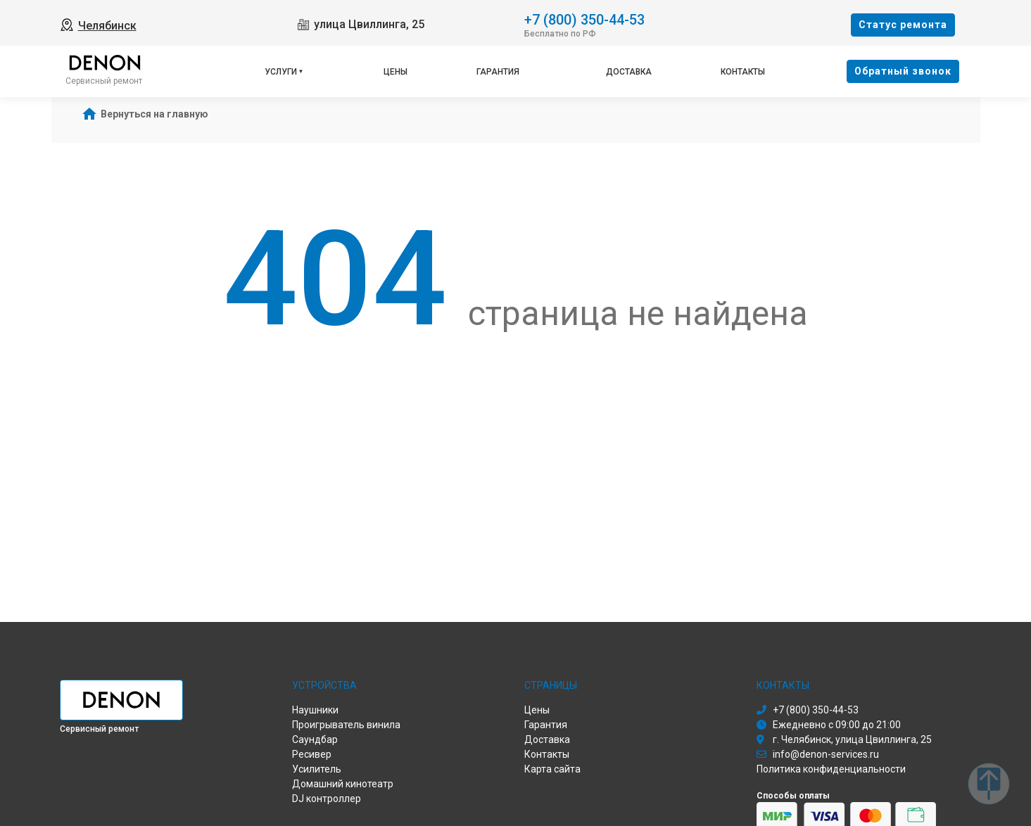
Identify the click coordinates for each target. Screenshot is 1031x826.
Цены (395, 72)
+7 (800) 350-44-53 (584, 18)
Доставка (629, 72)
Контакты (743, 72)
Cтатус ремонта (903, 24)
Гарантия (497, 72)
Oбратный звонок (902, 71)
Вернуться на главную (154, 114)
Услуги (281, 72)
